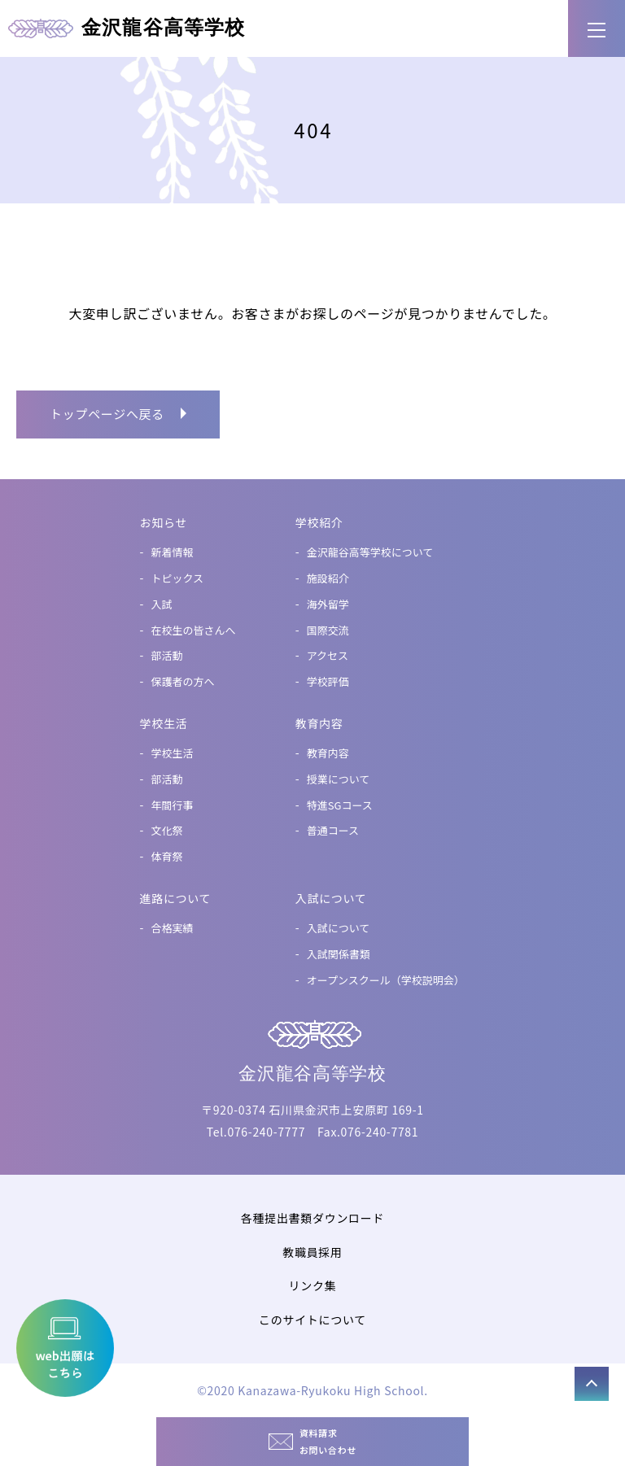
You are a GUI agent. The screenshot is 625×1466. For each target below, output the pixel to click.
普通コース (333, 830)
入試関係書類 (338, 954)
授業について (338, 779)
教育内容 (328, 753)
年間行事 (172, 805)
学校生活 (172, 753)
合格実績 (172, 928)
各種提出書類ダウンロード (312, 1218)
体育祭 (167, 856)
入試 (162, 604)
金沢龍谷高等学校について (370, 552)
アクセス (327, 655)
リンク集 (313, 1285)
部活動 (167, 655)
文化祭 (167, 830)
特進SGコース (340, 805)
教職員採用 (312, 1252)
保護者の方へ (183, 681)
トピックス (177, 578)
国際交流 (328, 630)
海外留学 (328, 604)
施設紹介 (328, 578)
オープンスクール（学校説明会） (386, 980)
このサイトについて (312, 1319)
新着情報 (172, 552)
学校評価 (328, 681)
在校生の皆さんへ (193, 630)
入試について (338, 928)
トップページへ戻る (107, 413)
